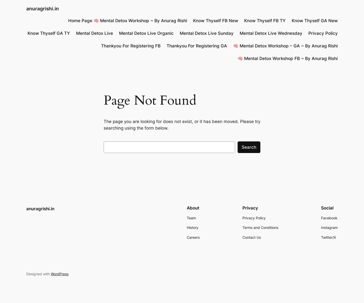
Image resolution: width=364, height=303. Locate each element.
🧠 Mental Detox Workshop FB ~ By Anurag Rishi (288, 58)
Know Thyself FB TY (265, 20)
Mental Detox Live (94, 33)
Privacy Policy (323, 33)
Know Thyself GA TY (49, 33)
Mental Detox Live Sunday (207, 33)
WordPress (60, 274)
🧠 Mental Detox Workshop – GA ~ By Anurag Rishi (285, 45)
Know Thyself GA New (315, 20)
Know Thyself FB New (215, 20)
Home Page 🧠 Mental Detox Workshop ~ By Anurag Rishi (127, 20)
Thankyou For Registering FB (131, 45)
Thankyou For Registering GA (197, 45)
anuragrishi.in (42, 9)
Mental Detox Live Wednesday (271, 33)
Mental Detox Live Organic (146, 33)
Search (249, 147)
